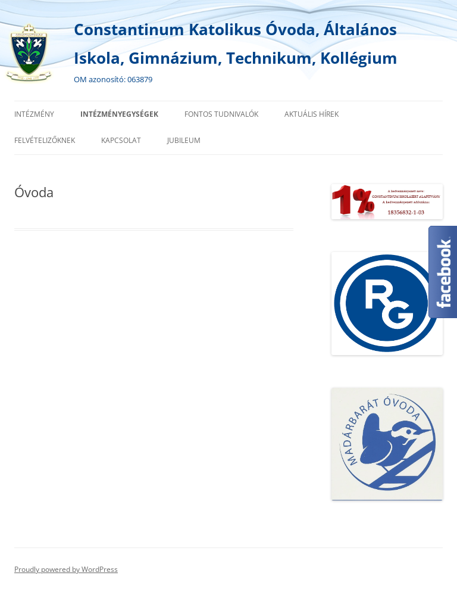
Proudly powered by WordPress (66, 569)
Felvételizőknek (44, 140)
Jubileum (184, 140)
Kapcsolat (121, 140)
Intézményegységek (119, 114)
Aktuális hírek (311, 114)
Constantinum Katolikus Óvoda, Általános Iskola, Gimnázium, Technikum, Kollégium (235, 43)
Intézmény (34, 114)
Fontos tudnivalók (221, 114)
